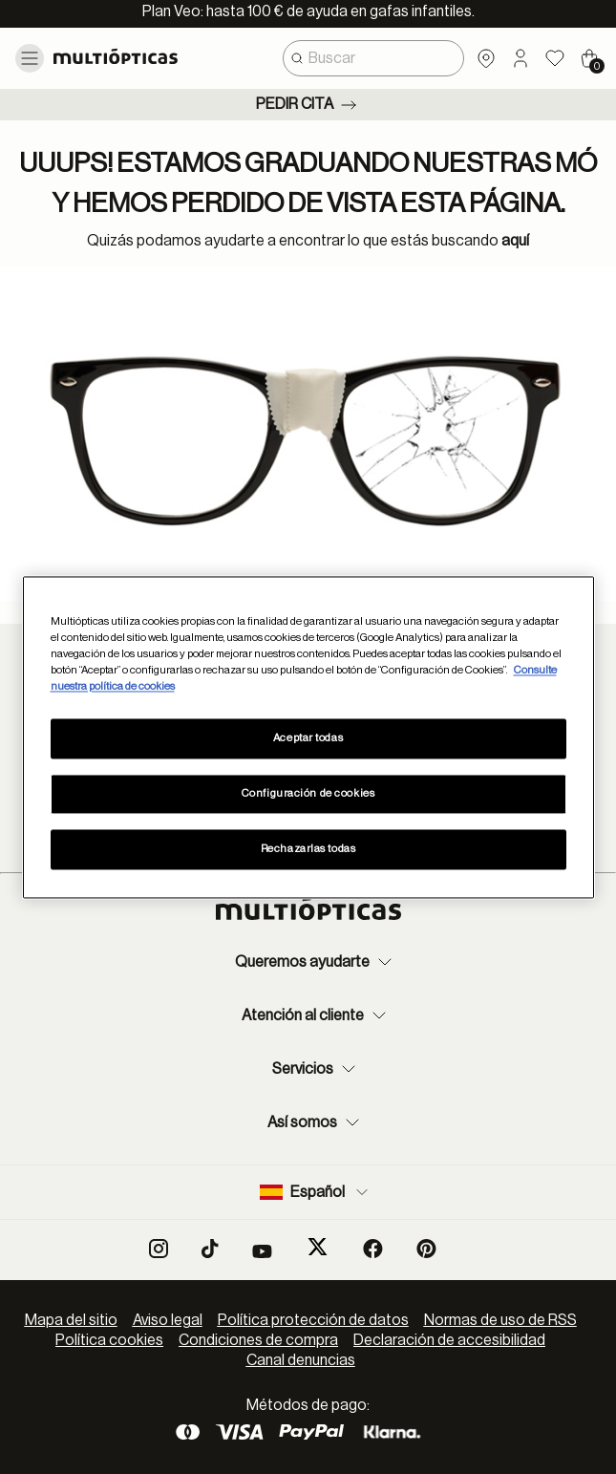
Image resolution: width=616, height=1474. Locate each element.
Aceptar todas (308, 738)
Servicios (316, 1068)
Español (316, 1192)
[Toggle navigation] (29, 58)
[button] (520, 58)
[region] (308, 737)
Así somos (315, 1122)
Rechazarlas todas (308, 849)
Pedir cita (308, 105)
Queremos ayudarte (315, 962)
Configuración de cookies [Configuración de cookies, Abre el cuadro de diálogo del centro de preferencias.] (308, 793)
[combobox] (373, 58)
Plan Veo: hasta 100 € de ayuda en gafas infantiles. (308, 11)
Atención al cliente (316, 1015)
